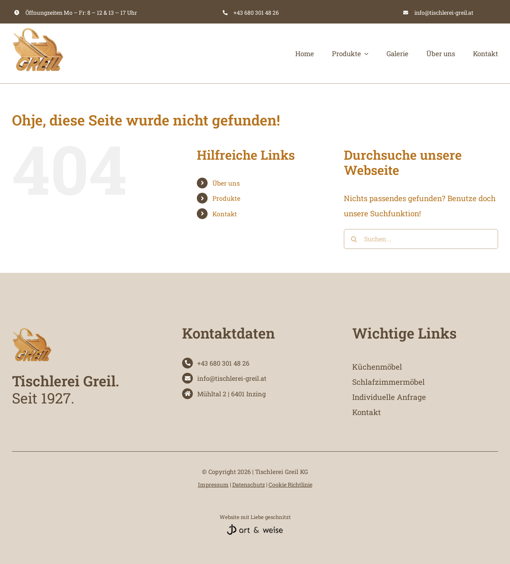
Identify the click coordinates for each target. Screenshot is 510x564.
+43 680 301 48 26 (256, 12)
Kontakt (224, 214)
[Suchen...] (421, 239)
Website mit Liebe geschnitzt (255, 517)
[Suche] (354, 239)
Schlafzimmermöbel (388, 382)
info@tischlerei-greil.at (443, 12)
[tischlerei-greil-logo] (38, 27)
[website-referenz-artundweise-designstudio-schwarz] (255, 527)
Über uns (226, 183)
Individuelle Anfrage (389, 397)
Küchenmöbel (377, 367)
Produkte (226, 198)
